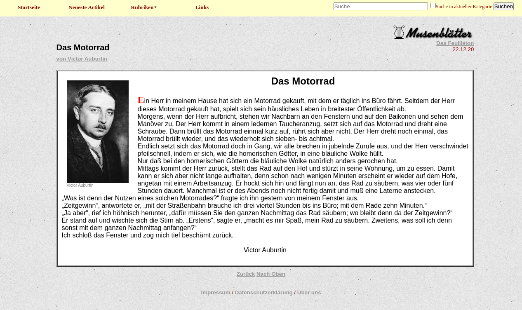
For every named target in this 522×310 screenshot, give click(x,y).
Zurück (246, 274)
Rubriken (144, 7)
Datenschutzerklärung (264, 292)
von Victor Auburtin (82, 59)
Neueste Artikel (86, 7)
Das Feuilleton (455, 43)
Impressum (215, 292)
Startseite (29, 7)
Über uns (309, 292)
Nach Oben (270, 274)
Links (202, 7)
